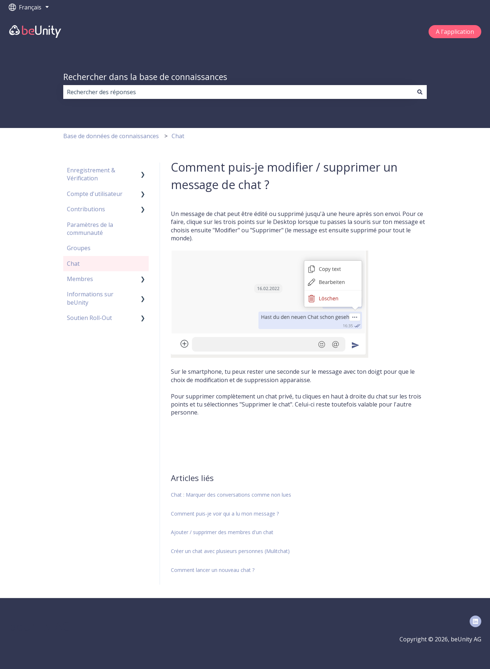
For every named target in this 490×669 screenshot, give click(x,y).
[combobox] (238, 92)
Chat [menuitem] (73, 264)
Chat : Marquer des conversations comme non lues (231, 494)
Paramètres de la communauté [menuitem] (90, 229)
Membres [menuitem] (80, 279)
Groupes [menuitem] (79, 248)
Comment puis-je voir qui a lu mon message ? (225, 513)
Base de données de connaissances (111, 136)
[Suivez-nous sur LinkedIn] (475, 621)
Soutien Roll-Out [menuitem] (89, 318)
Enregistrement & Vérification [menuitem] (91, 174)
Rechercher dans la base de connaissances (145, 77)
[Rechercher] (420, 92)
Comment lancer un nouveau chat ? (212, 569)
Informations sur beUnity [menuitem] (90, 298)
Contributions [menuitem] (86, 209)
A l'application (455, 32)
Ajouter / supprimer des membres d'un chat (222, 532)
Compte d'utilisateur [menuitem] (94, 194)
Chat (178, 136)
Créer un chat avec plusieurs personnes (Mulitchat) (230, 551)
